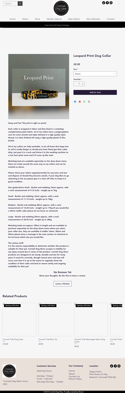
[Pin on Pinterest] (79, 101)
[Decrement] (75, 84)
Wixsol (80, 392)
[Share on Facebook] (75, 101)
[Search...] (9, 3)
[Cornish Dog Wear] (111, 2)
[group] (62, 325)
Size (75, 69)
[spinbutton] (79, 84)
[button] (119, 2)
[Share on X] (89, 101)
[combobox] (95, 73)
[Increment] (82, 84)
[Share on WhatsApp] (84, 101)
